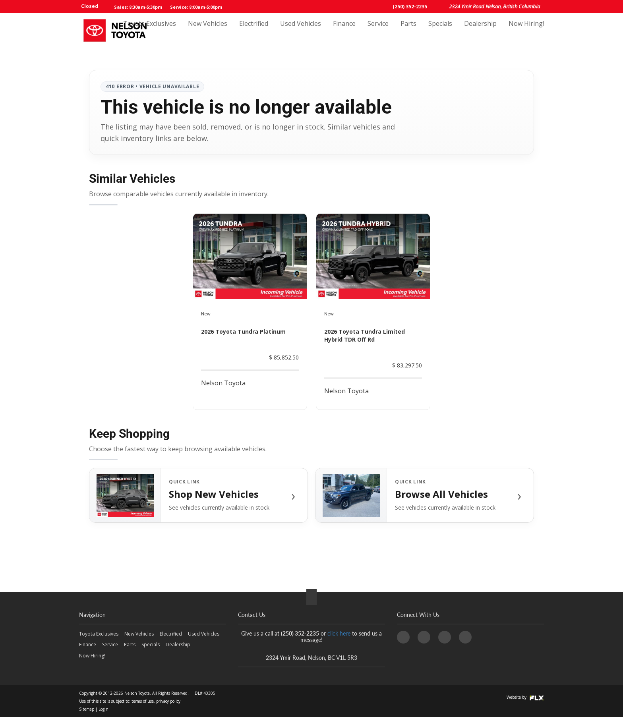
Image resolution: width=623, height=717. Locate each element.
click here (338, 633)
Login (103, 709)
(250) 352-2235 (410, 6)
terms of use (143, 701)
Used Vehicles (300, 30)
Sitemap (86, 709)
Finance (344, 30)
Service (378, 30)
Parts (408, 30)
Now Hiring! (526, 30)
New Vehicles (207, 30)
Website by (525, 697)
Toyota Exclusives (149, 30)
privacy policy (168, 701)
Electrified (253, 30)
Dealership (480, 30)
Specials (440, 30)
